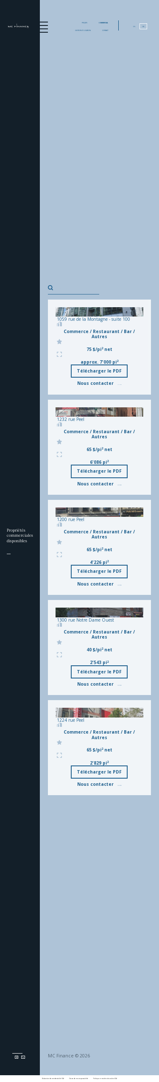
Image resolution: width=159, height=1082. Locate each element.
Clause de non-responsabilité (78, 1078)
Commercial (103, 23)
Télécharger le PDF (99, 371)
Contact (105, 30)
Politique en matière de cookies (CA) (105, 1078)
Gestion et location (83, 30)
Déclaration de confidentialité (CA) (53, 1078)
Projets (84, 23)
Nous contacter (99, 383)
